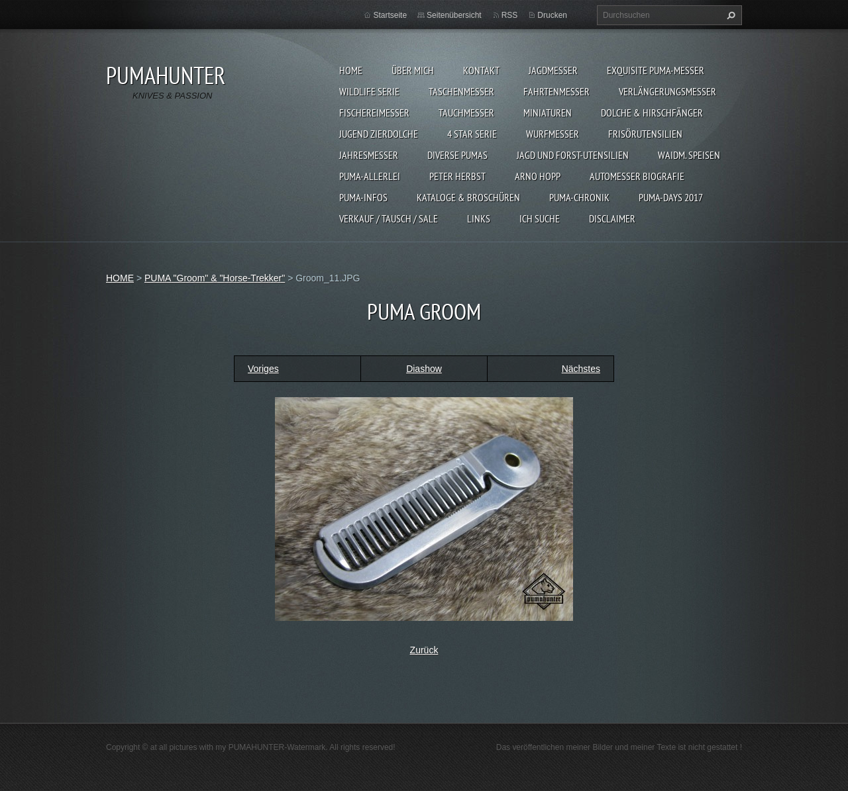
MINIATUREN (547, 112)
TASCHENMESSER (461, 91)
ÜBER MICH (413, 70)
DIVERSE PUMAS (457, 155)
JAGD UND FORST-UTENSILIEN (573, 155)
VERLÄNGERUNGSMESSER (667, 91)
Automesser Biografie (637, 176)
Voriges (263, 368)
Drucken (552, 15)
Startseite (390, 15)
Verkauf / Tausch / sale (388, 218)
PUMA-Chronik (579, 197)
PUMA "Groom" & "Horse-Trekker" (214, 278)
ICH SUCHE (539, 218)
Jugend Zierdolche (378, 133)
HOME (350, 70)
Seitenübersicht (454, 15)
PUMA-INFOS (363, 197)
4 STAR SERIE (472, 133)
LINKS (478, 218)
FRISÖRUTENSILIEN (645, 133)
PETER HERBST (457, 176)
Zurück (424, 650)
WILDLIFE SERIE (369, 91)
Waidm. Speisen (689, 155)
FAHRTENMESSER (556, 91)
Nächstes (581, 368)
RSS (510, 15)
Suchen (729, 15)
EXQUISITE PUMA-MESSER (655, 70)
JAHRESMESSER (368, 155)
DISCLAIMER (612, 218)
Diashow (424, 368)
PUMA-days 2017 (671, 197)
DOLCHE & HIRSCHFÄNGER (652, 112)
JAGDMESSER (553, 70)
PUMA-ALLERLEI (369, 176)
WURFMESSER (552, 133)
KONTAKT (481, 70)
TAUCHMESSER (466, 112)
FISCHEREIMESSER (374, 112)
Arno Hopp (537, 176)
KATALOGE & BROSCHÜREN (468, 197)
